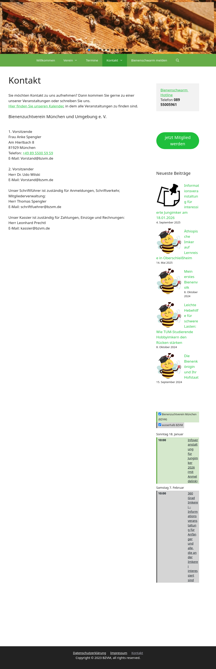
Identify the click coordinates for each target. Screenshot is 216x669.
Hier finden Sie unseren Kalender (35, 106)
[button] (89, 50)
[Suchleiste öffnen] (177, 60)
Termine (92, 60)
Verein (72, 60)
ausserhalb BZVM (170, 425)
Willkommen (45, 60)
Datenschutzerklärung (89, 653)
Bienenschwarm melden (149, 60)
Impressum (118, 653)
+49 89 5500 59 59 (38, 153)
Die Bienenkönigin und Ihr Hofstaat (191, 366)
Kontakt (117, 60)
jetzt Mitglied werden (177, 141)
